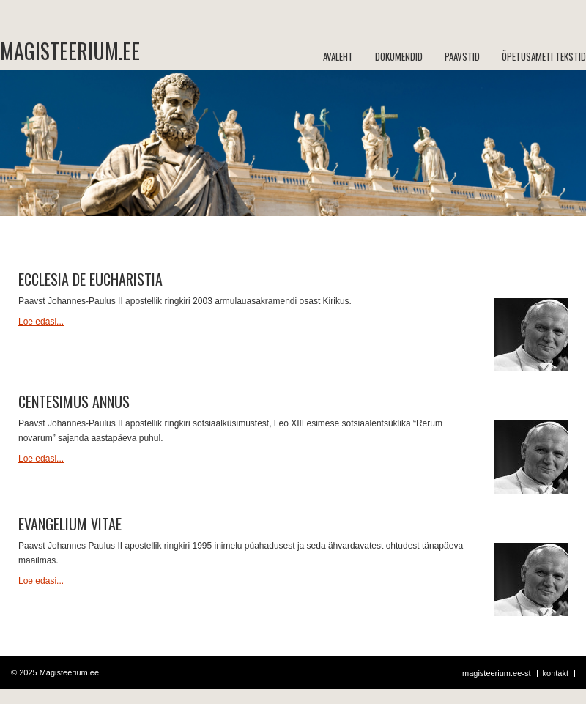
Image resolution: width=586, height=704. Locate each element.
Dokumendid (399, 56)
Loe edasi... (41, 321)
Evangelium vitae (70, 524)
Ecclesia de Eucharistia (90, 279)
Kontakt (555, 673)
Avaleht (338, 56)
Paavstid (462, 56)
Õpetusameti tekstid (544, 56)
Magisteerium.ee (58, 51)
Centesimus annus (74, 401)
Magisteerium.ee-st (496, 673)
